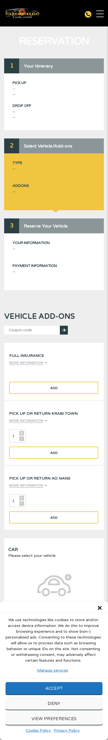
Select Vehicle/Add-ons (48, 146)
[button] (99, 608)
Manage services (52, 670)
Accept (54, 688)
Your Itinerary (38, 66)
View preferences (54, 718)
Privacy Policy (67, 730)
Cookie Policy (38, 730)
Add (54, 388)
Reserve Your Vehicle (46, 226)
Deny (54, 703)
